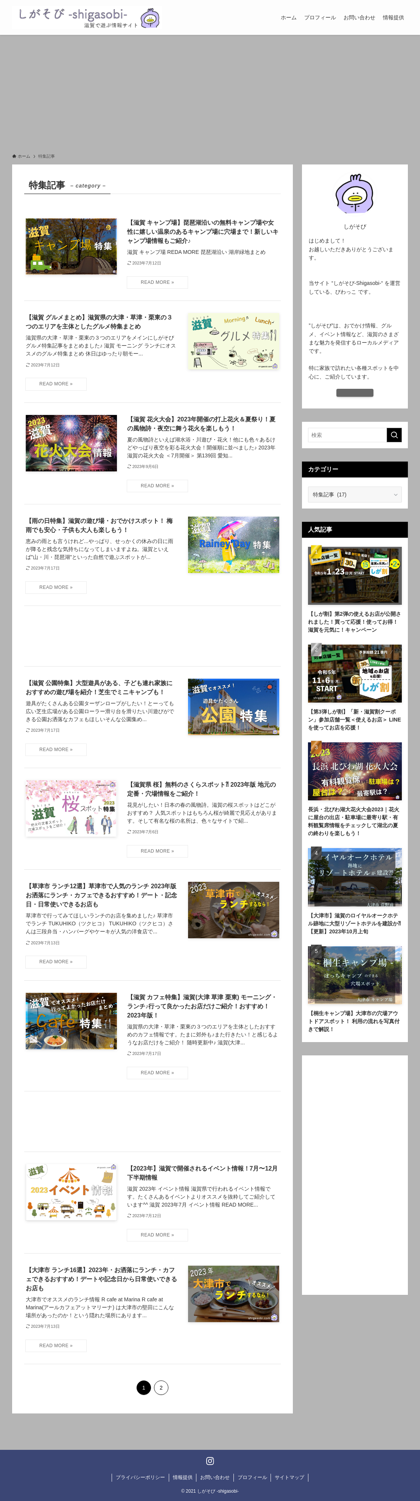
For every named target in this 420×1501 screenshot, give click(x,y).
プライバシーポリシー (140, 1477)
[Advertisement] (210, 92)
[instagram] (210, 1461)
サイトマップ (289, 1477)
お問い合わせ (215, 1477)
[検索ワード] (355, 435)
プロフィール (252, 1477)
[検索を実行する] (394, 435)
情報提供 (183, 1477)
